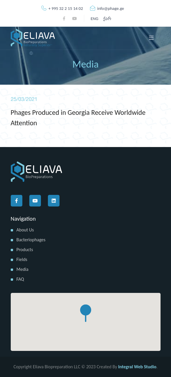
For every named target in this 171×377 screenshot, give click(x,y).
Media (22, 269)
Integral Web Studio (137, 366)
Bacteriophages (31, 239)
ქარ (107, 18)
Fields (22, 259)
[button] (85, 313)
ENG (94, 18)
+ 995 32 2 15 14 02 (62, 8)
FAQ (20, 279)
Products (25, 249)
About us (25, 230)
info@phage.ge (107, 8)
